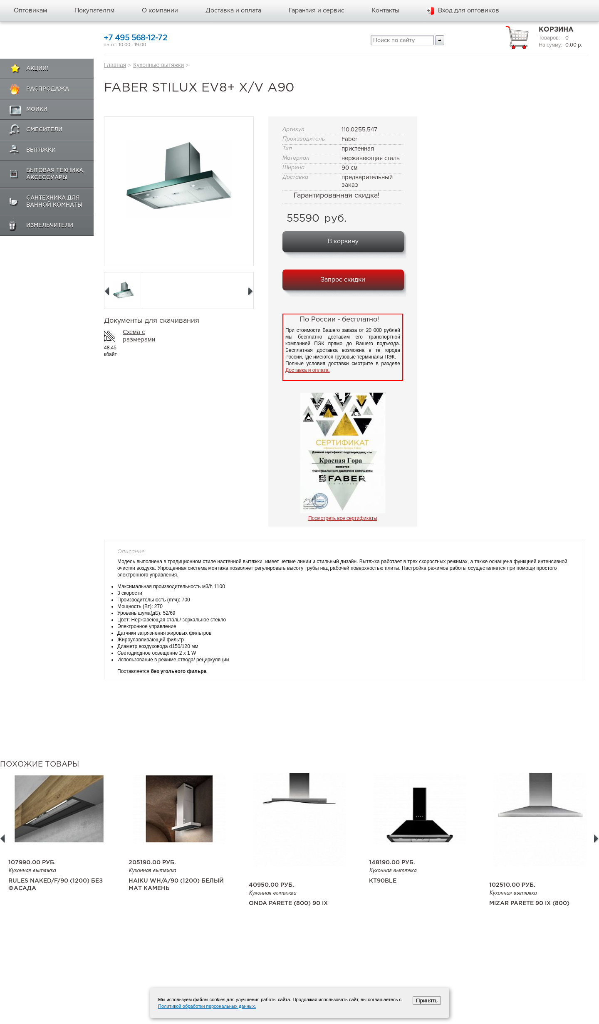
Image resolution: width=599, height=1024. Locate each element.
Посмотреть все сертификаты (342, 518)
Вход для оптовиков (468, 10)
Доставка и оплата (233, 10)
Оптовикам (30, 10)
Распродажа (47, 89)
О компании (160, 10)
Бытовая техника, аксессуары (55, 174)
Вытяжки (41, 150)
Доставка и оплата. (307, 370)
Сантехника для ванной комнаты (54, 202)
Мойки (36, 109)
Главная (115, 65)
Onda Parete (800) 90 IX (288, 903)
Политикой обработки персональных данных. (207, 1006)
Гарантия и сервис (316, 10)
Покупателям (94, 10)
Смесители (44, 130)
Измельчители (49, 225)
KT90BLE (382, 880)
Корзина (556, 30)
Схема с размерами (139, 335)
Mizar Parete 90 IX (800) (529, 903)
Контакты (385, 10)
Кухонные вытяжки (158, 65)
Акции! (37, 69)
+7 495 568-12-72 (135, 38)
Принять (427, 1000)
